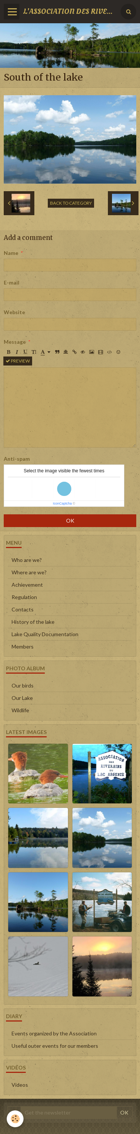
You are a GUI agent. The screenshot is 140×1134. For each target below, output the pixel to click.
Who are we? (27, 560)
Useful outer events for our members (55, 1046)
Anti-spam (17, 458)
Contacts (23, 609)
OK (70, 520)
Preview (18, 361)
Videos (20, 1085)
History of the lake (33, 622)
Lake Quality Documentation (45, 634)
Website (14, 312)
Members (23, 646)
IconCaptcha (62, 503)
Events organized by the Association (54, 1033)
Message (15, 342)
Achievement (27, 584)
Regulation (24, 597)
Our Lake (22, 698)
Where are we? (29, 572)
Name (11, 253)
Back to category (71, 203)
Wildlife (20, 710)
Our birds (23, 685)
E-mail (11, 282)
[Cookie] (15, 1118)
